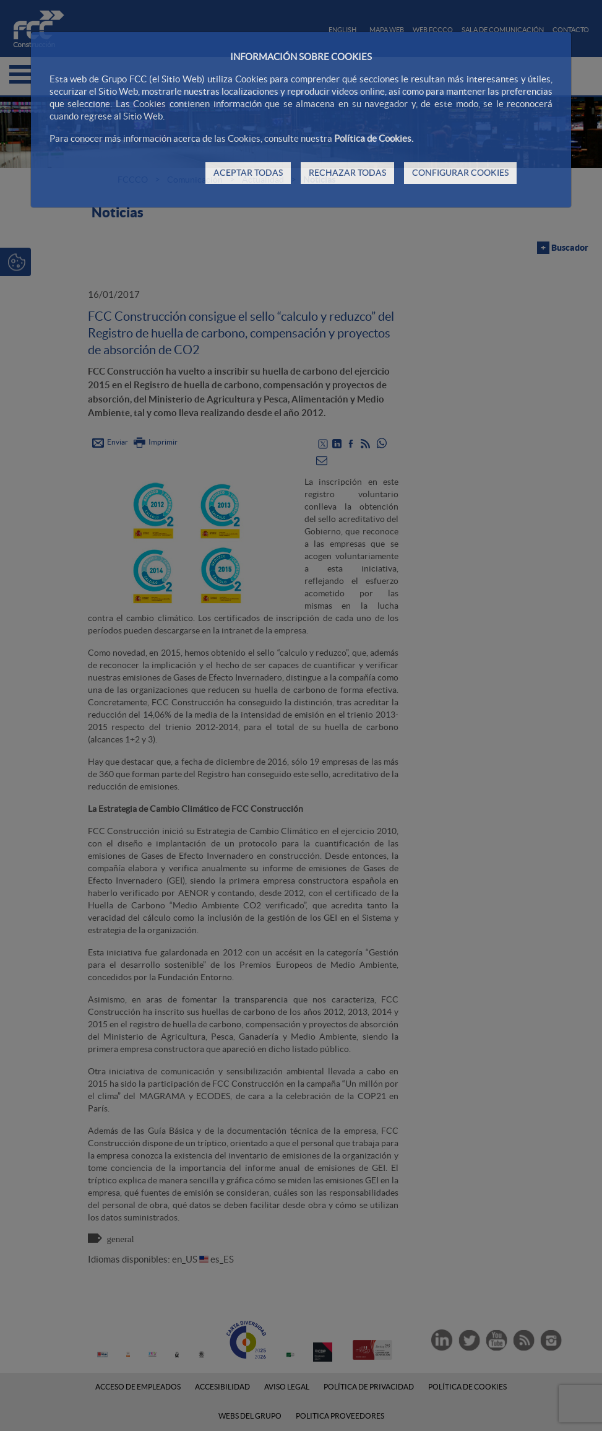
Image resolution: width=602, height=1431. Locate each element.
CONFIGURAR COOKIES (460, 173)
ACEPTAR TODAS (248, 173)
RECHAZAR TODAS (347, 173)
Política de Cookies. (373, 138)
